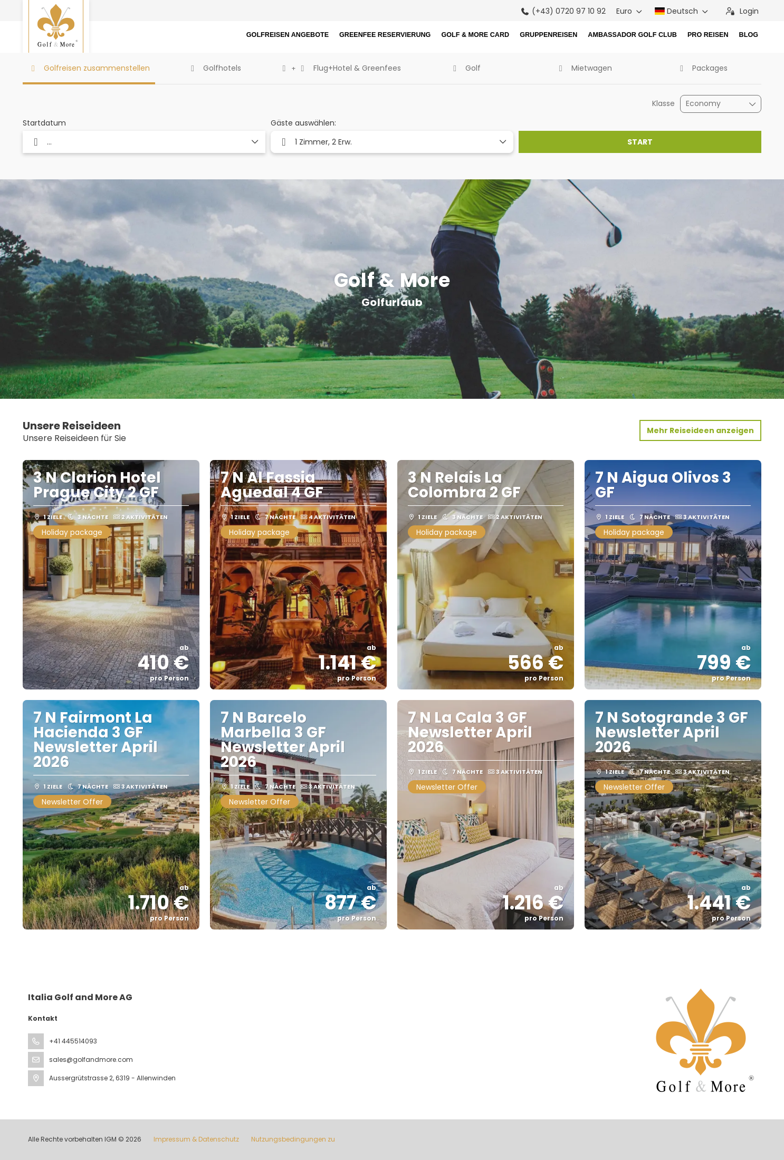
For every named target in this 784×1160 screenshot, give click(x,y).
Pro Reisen (708, 35)
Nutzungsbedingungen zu (292, 1139)
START (640, 142)
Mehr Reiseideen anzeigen (700, 430)
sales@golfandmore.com (91, 1059)
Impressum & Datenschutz (196, 1139)
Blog (748, 35)
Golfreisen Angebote (287, 35)
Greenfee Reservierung (385, 35)
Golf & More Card (475, 35)
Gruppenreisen (548, 35)
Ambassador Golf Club (632, 35)
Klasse (663, 104)
